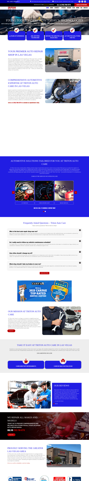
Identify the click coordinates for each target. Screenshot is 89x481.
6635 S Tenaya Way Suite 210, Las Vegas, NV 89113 (41, 1)
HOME (47, 8)
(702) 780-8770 (66, 5)
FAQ (81, 8)
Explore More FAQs (44, 273)
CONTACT (85, 8)
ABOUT (51, 8)
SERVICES (57, 8)
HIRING (77, 8)
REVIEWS (69, 8)
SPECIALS (63, 8)
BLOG (73, 8)
